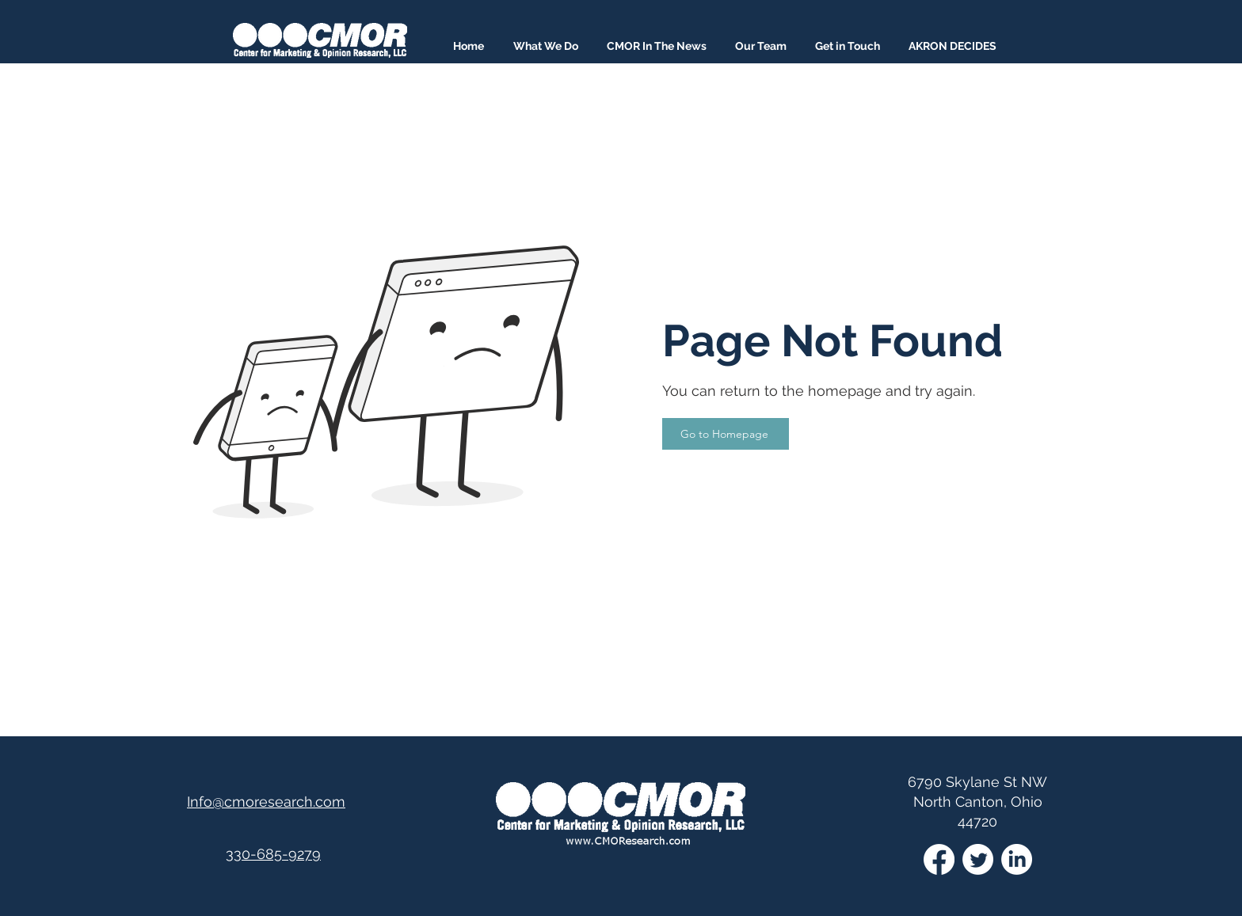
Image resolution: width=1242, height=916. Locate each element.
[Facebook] (939, 859)
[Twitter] (977, 859)
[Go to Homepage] (725, 434)
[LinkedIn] (1016, 859)
